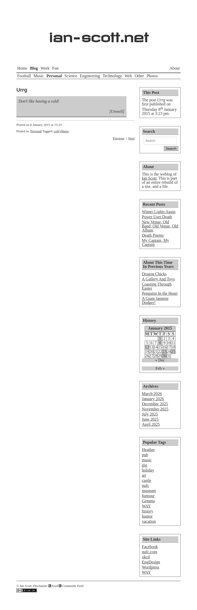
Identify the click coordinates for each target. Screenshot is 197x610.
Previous (118, 138)
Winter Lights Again (158, 212)
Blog (34, 68)
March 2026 (152, 393)
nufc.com (149, 552)
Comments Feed (73, 586)
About (175, 68)
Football (24, 76)
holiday (148, 470)
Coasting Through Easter (157, 286)
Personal (54, 76)
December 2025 (155, 404)
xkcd (146, 557)
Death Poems (153, 235)
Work (45, 68)
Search (149, 131)
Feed (55, 586)
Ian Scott (149, 178)
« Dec (160, 360)
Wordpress (150, 567)
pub (145, 455)
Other (139, 76)
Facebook (150, 546)
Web (128, 76)
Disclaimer (40, 586)
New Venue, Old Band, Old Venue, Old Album (160, 226)
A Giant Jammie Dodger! (155, 300)
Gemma (148, 501)
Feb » (160, 368)
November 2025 (155, 409)
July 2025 (150, 414)
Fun (55, 68)
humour (148, 496)
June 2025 (150, 419)
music (147, 460)
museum (149, 490)
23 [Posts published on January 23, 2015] (164, 352)
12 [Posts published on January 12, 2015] (147, 347)
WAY (146, 506)
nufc (145, 485)
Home (22, 68)
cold (57, 131)
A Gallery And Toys (158, 279)
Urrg (21, 90)
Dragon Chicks (154, 274)
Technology (112, 76)
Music (39, 76)
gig (144, 465)
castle (146, 480)
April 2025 (151, 424)
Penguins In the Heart (160, 293)
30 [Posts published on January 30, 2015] (164, 356)
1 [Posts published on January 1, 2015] (160, 338)
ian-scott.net (99, 34)
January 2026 (153, 399)
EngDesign (151, 562)
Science (70, 76)
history (147, 511)
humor (147, 516)
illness (64, 131)
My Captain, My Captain (155, 242)
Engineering (90, 76)
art (144, 475)
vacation (149, 521)
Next (131, 138)
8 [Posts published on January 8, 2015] (160, 343)
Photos (152, 76)
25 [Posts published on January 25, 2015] (173, 352)
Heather (148, 450)
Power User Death (157, 217)
